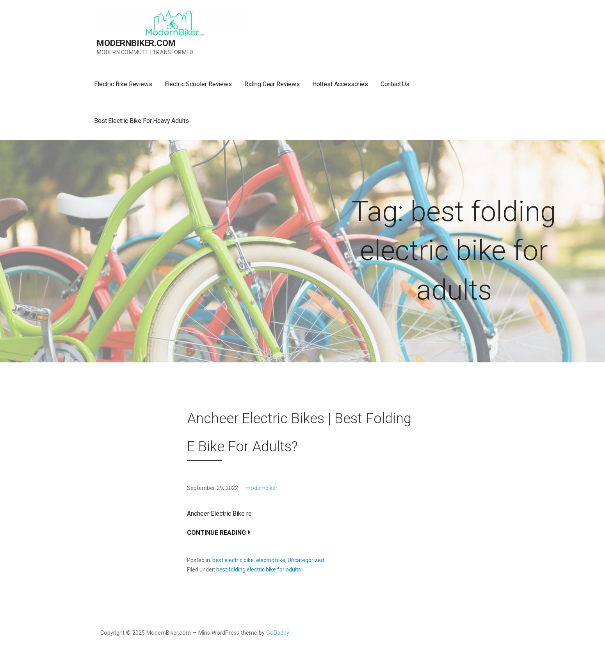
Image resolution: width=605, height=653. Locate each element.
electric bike (270, 560)
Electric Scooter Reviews (198, 84)
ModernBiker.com (136, 43)
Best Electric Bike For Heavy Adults (141, 120)
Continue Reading (216, 532)
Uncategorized (306, 560)
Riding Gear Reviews (272, 84)
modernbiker (262, 488)
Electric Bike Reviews (123, 84)
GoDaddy (277, 633)
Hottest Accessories (340, 84)
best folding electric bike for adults (258, 569)
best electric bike (233, 560)
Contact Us (395, 84)
